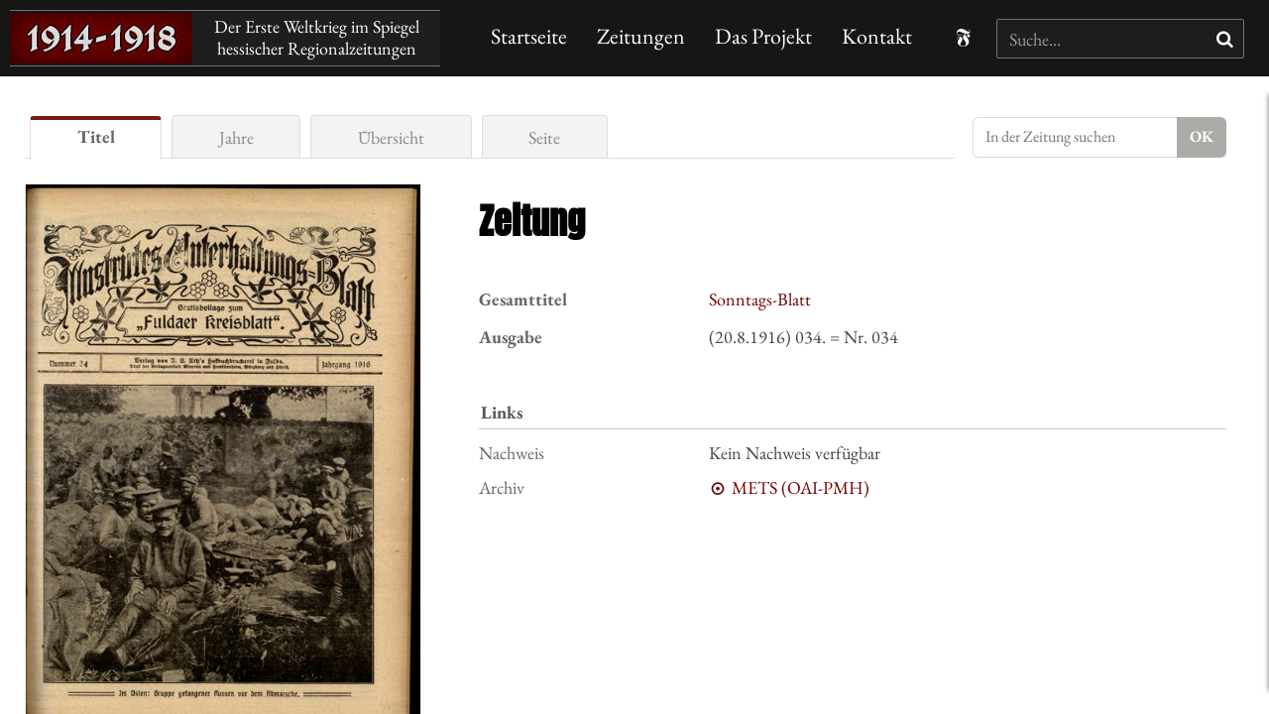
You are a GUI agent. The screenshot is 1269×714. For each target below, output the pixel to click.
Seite (544, 137)
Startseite (529, 36)
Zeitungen (641, 36)
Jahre (236, 137)
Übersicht (391, 137)
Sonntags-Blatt (760, 299)
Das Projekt (763, 36)
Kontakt (877, 36)
